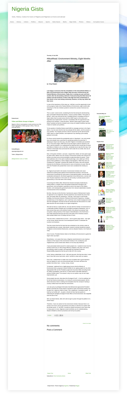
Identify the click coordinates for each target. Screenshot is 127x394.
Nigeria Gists (27, 9)
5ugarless (66, 385)
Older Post (88, 373)
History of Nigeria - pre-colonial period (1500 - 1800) (110, 191)
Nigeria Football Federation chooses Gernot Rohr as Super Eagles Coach (110, 156)
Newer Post (50, 373)
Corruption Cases (98, 22)
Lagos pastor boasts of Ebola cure (109, 218)
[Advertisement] (63, 39)
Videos (88, 22)
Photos (81, 22)
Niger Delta (72, 22)
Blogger (77, 385)
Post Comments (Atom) (59, 376)
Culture (26, 22)
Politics (33, 22)
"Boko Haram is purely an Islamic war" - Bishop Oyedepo (110, 182)
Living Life (101, 128)
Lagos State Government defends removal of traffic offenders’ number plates (110, 165)
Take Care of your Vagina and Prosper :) (110, 131)
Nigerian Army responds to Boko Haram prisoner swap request (110, 227)
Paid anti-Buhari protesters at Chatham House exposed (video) (110, 146)
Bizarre (41, 22)
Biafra (65, 22)
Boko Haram (56, 22)
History (19, 22)
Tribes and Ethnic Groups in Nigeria (23, 121)
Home (12, 22)
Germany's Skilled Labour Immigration (109, 121)
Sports (48, 22)
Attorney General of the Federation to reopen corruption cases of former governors (110, 174)
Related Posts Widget (87, 323)
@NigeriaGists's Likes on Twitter (20, 158)
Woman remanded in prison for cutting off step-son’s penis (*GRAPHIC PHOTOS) (110, 210)
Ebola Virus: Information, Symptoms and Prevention (109, 200)
